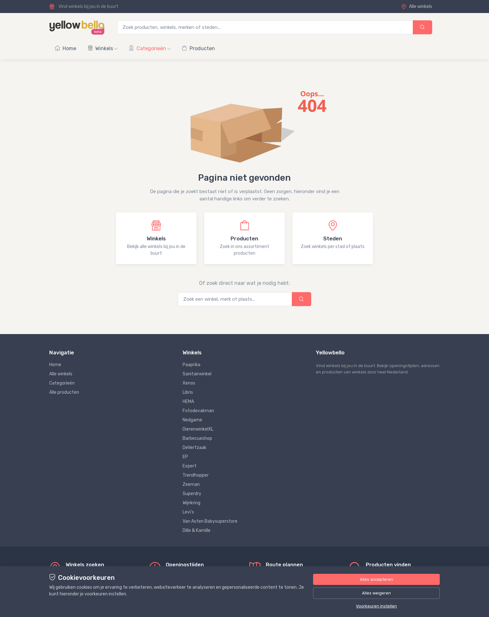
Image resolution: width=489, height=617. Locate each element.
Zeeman (191, 484)
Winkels (102, 48)
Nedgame (192, 420)
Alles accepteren (376, 579)
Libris (188, 392)
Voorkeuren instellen (376, 606)
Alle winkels (416, 6)
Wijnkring (191, 503)
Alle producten (64, 392)
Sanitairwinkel (197, 374)
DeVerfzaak (194, 447)
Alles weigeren (376, 593)
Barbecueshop (197, 438)
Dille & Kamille (197, 530)
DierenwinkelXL (198, 429)
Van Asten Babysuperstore (210, 521)
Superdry (192, 493)
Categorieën (150, 48)
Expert (190, 466)
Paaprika (191, 364)
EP (185, 456)
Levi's (188, 512)
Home (65, 48)
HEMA (188, 401)
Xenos (189, 383)
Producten (198, 48)
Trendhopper (196, 475)
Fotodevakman (198, 410)
